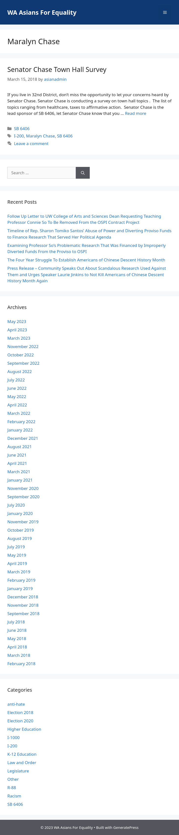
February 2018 (21, 663)
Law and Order (21, 762)
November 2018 (22, 605)
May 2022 (16, 396)
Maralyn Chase (40, 136)
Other (13, 779)
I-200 (19, 136)
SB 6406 (22, 128)
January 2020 (20, 513)
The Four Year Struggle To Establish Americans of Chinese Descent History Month (86, 260)
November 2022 (22, 346)
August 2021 (19, 446)
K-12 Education (21, 754)
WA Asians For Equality (42, 12)
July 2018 (16, 622)
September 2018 (23, 613)
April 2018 (17, 647)
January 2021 (20, 480)
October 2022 (20, 355)
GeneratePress (125, 827)
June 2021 (17, 455)
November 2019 (22, 522)
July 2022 (16, 380)
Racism (14, 796)
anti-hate (16, 704)
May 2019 (16, 555)
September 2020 (23, 496)
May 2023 (16, 321)
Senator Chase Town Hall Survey (56, 69)
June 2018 (17, 630)
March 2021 (18, 471)
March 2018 (18, 655)
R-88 (11, 787)
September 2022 (23, 363)
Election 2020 (20, 721)
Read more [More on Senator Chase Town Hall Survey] (135, 113)
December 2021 (22, 438)
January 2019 (20, 588)
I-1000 (13, 737)
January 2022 (20, 430)
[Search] (83, 173)
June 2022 (17, 388)
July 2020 (16, 505)
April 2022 (17, 405)
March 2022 (18, 413)
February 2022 (21, 421)
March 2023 (18, 338)
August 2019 (19, 538)
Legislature (18, 771)
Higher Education (24, 729)
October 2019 (20, 530)
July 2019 (16, 547)
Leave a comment (31, 143)
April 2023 (17, 330)
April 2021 (17, 463)
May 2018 (16, 638)
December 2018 (22, 597)
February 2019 (21, 580)
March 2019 (18, 572)
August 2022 (19, 371)
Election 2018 (20, 712)
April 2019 (17, 563)
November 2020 (22, 488)
